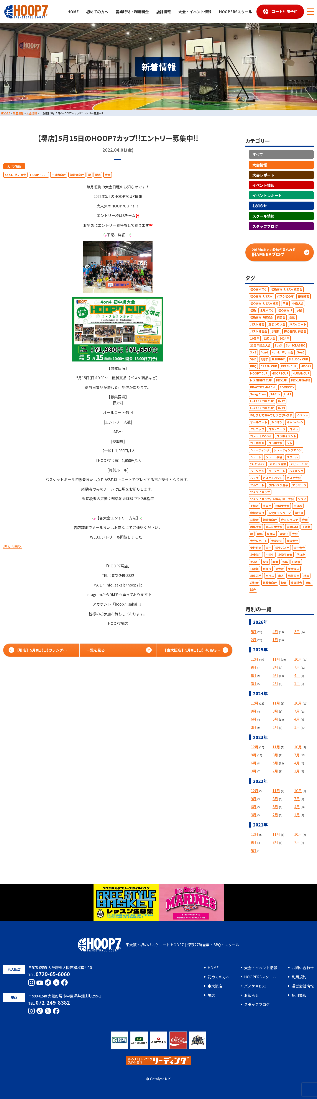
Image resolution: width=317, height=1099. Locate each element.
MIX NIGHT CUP (261, 380)
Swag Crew (258, 394)
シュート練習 (274, 457)
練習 (284, 583)
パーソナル (257, 471)
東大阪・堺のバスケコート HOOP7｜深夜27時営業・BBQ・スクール (158, 944)
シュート (255, 457)
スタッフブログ (265, 226)
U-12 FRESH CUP (262, 401)
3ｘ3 (253, 352)
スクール (292, 457)
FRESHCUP (289, 366)
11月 (276, 659)
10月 (298, 659)
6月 (253, 675)
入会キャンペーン (279, 513)
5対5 (253, 359)
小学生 (270, 555)
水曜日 (275, 331)
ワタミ (302, 499)
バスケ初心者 (285, 296)
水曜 (299, 310)
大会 (107, 175)
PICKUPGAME (300, 380)
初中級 (299, 513)
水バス (270, 576)
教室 (275, 562)
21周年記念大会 (260, 345)
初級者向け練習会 (261, 317)
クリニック (257, 429)
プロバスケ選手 (278, 485)
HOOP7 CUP (39, 175)
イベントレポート (267, 195)
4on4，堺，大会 (15, 175)
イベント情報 (263, 185)
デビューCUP (299, 464)
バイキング (296, 471)
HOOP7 (306, 366)
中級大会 (298, 303)
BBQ (253, 366)
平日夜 (300, 555)
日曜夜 (296, 562)
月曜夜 (267, 569)
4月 (275, 631)
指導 (265, 562)
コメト (293, 429)
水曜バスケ (267, 310)
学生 (268, 548)
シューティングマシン (288, 450)
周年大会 (255, 527)
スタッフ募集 (277, 464)
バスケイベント (273, 478)
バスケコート (297, 324)
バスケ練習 (257, 324)
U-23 (281, 408)
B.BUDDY (278, 359)
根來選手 (255, 576)
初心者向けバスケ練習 (264, 303)
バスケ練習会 (258, 331)
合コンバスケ (289, 520)
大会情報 (14, 166)
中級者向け (59, 175)
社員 (306, 576)
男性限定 (293, 576)
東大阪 (279, 569)
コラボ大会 (275, 443)
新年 (285, 562)
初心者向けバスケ (261, 296)
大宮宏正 (277, 541)
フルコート (257, 485)
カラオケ (277, 422)
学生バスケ (282, 548)
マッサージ (299, 485)
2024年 (284, 338)
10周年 (254, 338)
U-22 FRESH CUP (262, 408)
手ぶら (254, 562)
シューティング (260, 450)
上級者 (254, 506)
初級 (253, 310)
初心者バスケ (258, 289)
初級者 (254, 520)
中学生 (267, 506)
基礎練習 (303, 296)
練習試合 (296, 583)
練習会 (281, 317)
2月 (253, 639)
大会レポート (263, 175)
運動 (292, 317)
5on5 (300, 352)
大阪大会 (292, 541)
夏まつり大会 (276, 324)
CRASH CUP (269, 366)
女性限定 (255, 548)
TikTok (275, 394)
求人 (281, 576)
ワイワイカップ (260, 492)
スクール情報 (263, 216)
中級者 (298, 506)
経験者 (254, 583)
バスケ (254, 478)
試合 (253, 590)
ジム (289, 443)
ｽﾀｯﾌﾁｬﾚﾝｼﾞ (257, 464)
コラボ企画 (257, 443)
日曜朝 (254, 569)
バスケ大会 (294, 478)
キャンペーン (295, 422)
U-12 (287, 394)
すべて (257, 154)
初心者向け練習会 (295, 331)
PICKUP (281, 380)
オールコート (258, 422)
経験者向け (270, 583)
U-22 (281, 401)
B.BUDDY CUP (298, 359)
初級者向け (77, 175)
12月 (254, 659)
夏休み (271, 534)
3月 (297, 631)
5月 (253, 631)
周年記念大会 (274, 527)
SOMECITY (287, 387)
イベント (302, 415)
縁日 (309, 583)
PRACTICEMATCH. (263, 387)
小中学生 (255, 555)
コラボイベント (286, 436)
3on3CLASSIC (295, 345)
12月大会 (269, 338)
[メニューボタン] (310, 11)
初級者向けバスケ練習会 (286, 289)
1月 (275, 639)
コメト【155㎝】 (261, 436)
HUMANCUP (300, 373)
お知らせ (259, 206)
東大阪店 (293, 569)
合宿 (305, 520)
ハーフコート (276, 471)
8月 (275, 667)
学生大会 (299, 548)
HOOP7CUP (280, 373)
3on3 (278, 345)
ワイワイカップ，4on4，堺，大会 (272, 499)
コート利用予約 (284, 11)
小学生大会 (285, 555)
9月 (253, 667)
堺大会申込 (12, 546)
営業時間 (292, 527)
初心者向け (285, 310)
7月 (297, 667)
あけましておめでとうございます (271, 415)
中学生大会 (282, 506)
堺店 (98, 175)
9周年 (264, 359)
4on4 (264, 352)
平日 (285, 303)
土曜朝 (306, 527)
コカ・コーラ (276, 429)
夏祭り (283, 534)
